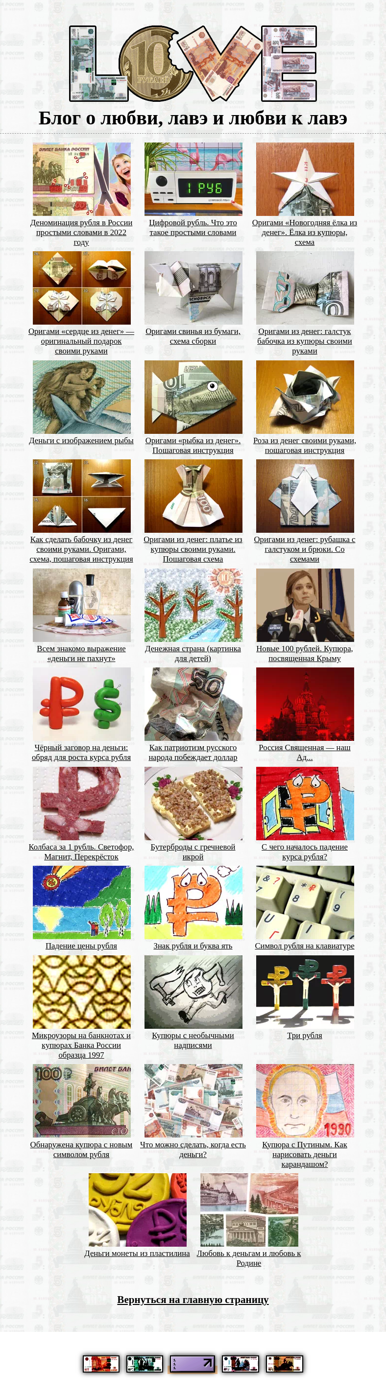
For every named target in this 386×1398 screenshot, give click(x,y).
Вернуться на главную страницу (192, 1299)
